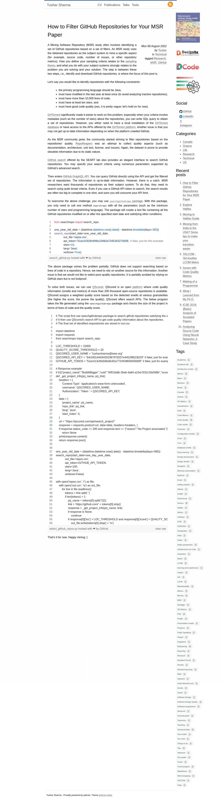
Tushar (162, 50)
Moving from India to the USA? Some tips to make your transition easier (190, 236)
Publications (112, 5)
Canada (187, 141)
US (185, 162)
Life (185, 150)
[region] (108, 237)
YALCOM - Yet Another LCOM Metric (191, 258)
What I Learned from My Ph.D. (191, 295)
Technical (161, 54)
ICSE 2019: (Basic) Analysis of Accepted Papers (190, 313)
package (126, 201)
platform (137, 286)
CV (100, 5)
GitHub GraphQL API (76, 176)
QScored (97, 286)
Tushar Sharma (59, 5)
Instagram (186, 125)
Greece (187, 145)
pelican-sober (105, 795)
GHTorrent (54, 114)
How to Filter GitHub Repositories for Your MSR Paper (191, 191)
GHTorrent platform (124, 127)
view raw (160, 257)
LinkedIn (188, 116)
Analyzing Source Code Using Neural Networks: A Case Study (191, 335)
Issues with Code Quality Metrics (191, 271)
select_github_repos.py (63, 527)
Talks (126, 5)
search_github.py (60, 257)
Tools (135, 5)
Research (160, 58)
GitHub (162, 62)
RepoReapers (83, 143)
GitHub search (57, 160)
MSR (153, 62)
